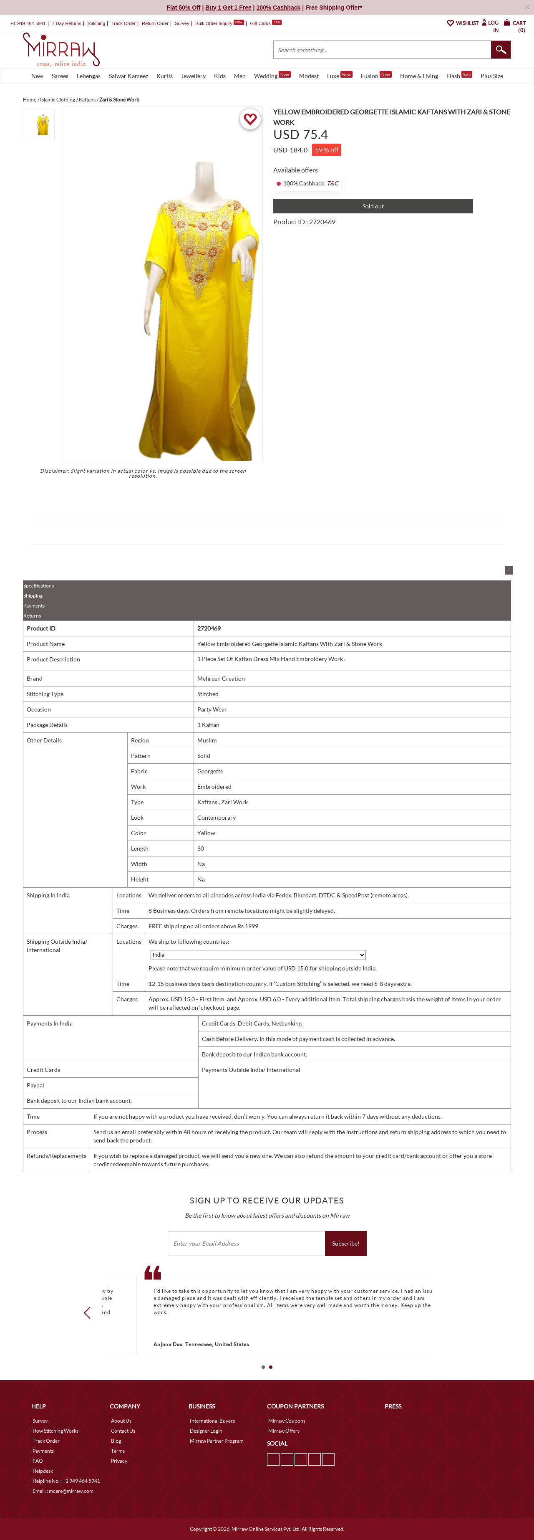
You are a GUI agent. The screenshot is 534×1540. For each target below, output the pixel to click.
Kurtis (164, 75)
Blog (116, 1441)
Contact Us (123, 1431)
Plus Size (492, 75)
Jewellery (193, 75)
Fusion (376, 75)
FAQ (38, 1461)
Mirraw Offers (284, 1431)
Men (240, 75)
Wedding (272, 75)
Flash (459, 75)
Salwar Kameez (128, 75)
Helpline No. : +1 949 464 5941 (66, 1481)
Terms (118, 1451)
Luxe (340, 75)
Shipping (33, 596)
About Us (121, 1421)
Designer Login (206, 1431)
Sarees (60, 75)
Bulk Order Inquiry (213, 23)
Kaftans (208, 801)
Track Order (123, 23)
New (37, 75)
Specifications (38, 586)
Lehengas (89, 75)
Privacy (119, 1461)
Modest (309, 75)
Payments (34, 606)
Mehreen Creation (221, 678)
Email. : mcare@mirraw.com (63, 1491)
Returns (32, 616)
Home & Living (419, 75)
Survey (182, 23)
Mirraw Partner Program (217, 1441)
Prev (90, 1313)
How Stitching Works (55, 1431)
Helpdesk (43, 1471)
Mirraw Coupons (286, 1421)
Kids (220, 75)
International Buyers (212, 1421)
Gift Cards (266, 23)
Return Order (155, 23)
